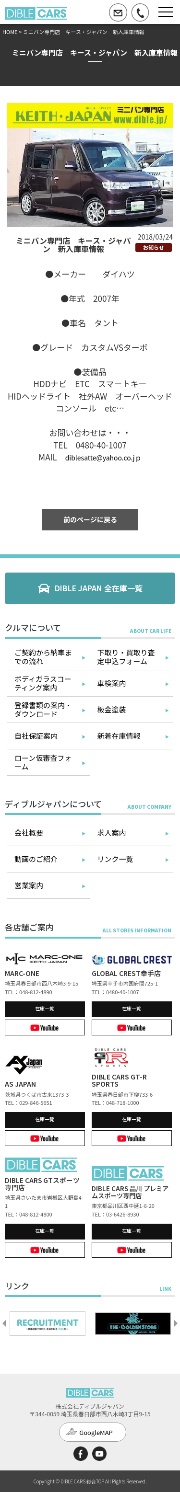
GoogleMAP (96, 1432)
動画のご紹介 (36, 859)
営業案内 (28, 885)
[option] (47, 1323)
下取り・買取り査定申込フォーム (126, 656)
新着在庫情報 (119, 736)
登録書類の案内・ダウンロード (43, 709)
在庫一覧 (44, 1008)
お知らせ (153, 247)
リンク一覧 (115, 859)
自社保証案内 (36, 736)
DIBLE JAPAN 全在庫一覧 (99, 588)
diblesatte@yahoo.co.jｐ (103, 457)
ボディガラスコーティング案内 (43, 683)
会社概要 (28, 832)
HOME (10, 31)
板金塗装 (111, 709)
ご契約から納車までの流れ (43, 656)
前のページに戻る (90, 519)
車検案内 (111, 683)
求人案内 (111, 832)
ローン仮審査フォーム (43, 762)
